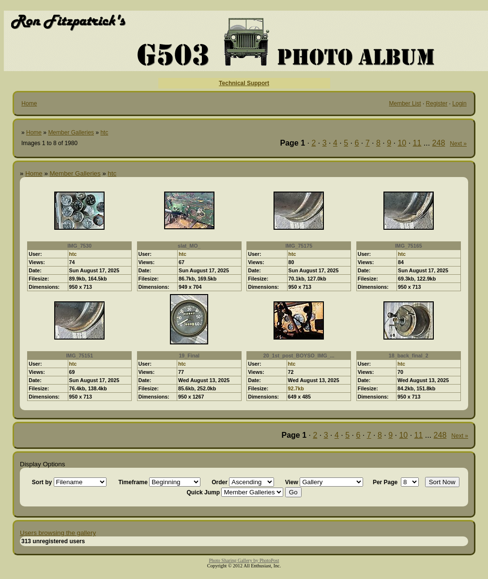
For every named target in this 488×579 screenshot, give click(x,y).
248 (438, 143)
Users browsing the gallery (58, 532)
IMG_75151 (79, 355)
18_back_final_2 (408, 355)
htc (104, 132)
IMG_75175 (298, 246)
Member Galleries (71, 132)
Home (29, 103)
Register (437, 103)
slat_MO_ (189, 246)
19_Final (189, 355)
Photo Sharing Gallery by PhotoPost (244, 560)
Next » (458, 143)
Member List (405, 103)
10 (401, 143)
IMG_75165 (408, 246)
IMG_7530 (79, 246)
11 (417, 143)
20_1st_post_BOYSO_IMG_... (299, 355)
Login (459, 103)
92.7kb (296, 388)
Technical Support (244, 83)
